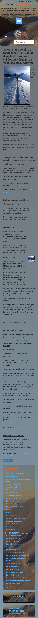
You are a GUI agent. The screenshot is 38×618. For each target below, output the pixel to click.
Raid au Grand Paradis (13, 583)
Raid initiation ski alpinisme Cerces (17, 555)
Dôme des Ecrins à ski (13, 538)
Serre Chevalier (11, 527)
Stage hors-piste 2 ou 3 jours (15, 518)
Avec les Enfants (11, 476)
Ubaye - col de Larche (13, 490)
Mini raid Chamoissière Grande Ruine (18, 580)
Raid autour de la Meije (13, 569)
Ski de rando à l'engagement (15, 473)
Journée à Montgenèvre (13, 495)
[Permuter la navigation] (6, 37)
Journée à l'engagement (14, 521)
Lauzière (9, 512)
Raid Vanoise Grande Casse (15, 558)
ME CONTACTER (23, 186)
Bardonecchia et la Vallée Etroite (16, 498)
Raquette (8, 587)
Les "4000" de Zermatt (13, 544)
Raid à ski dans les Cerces (14, 507)
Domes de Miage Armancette (15, 578)
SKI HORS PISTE (11, 516)
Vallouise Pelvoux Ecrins (14, 484)
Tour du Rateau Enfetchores (15, 552)
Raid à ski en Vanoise (13, 504)
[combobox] (24, 42)
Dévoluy (8, 509)
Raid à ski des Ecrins (12, 575)
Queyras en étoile (11, 487)
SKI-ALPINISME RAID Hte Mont (16, 533)
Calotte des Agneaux (13, 550)
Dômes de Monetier (12, 541)
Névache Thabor (11, 492)
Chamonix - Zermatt (12, 566)
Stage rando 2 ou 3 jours (14, 471)
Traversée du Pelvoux (13, 564)
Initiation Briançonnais (13, 535)
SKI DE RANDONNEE (12, 468)
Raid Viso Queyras (12, 501)
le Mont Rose (10, 547)
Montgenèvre (10, 529)
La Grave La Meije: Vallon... (15, 524)
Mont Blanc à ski (11, 561)
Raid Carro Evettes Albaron (15, 572)
